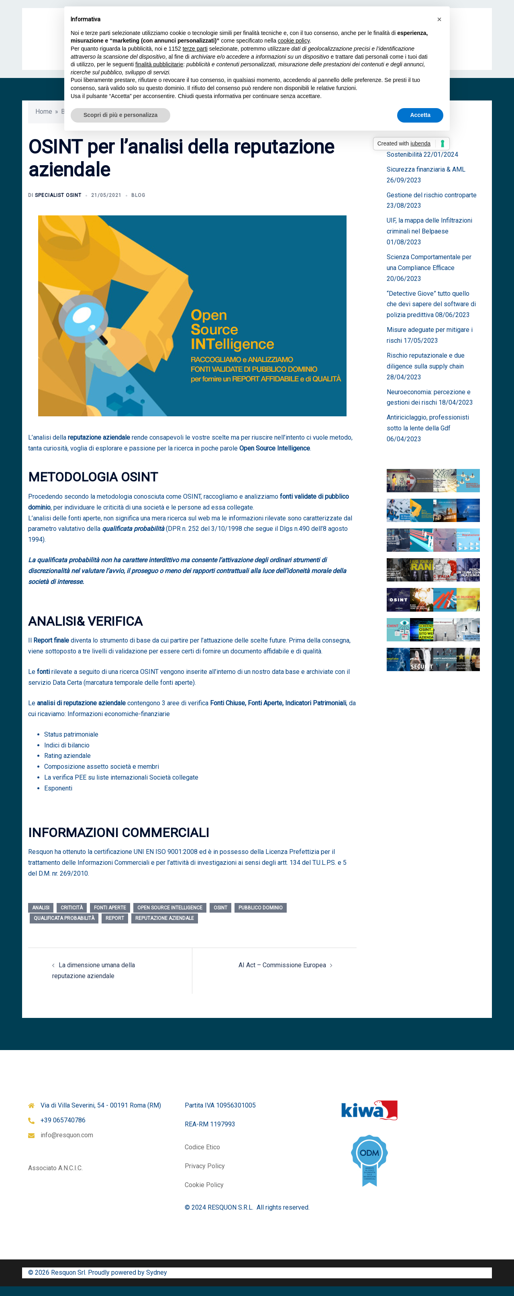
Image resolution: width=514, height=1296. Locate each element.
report (115, 928)
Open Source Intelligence (169, 917)
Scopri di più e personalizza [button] (120, 115)
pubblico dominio (261, 917)
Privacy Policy (205, 1175)
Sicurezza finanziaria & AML (426, 179)
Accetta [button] (420, 115)
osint (220, 917)
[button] (439, 19)
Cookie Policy (204, 1194)
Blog (138, 205)
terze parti (195, 48)
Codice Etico (202, 1157)
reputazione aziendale (164, 928)
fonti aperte (110, 917)
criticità (72, 917)
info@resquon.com (67, 1145)
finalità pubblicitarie (159, 64)
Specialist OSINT (58, 205)
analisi (40, 917)
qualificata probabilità (64, 928)
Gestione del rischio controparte (432, 205)
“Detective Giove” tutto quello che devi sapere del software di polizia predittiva (431, 314)
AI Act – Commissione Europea (282, 975)
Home (43, 121)
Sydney (156, 1282)
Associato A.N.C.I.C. (55, 1177)
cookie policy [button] (294, 40)
